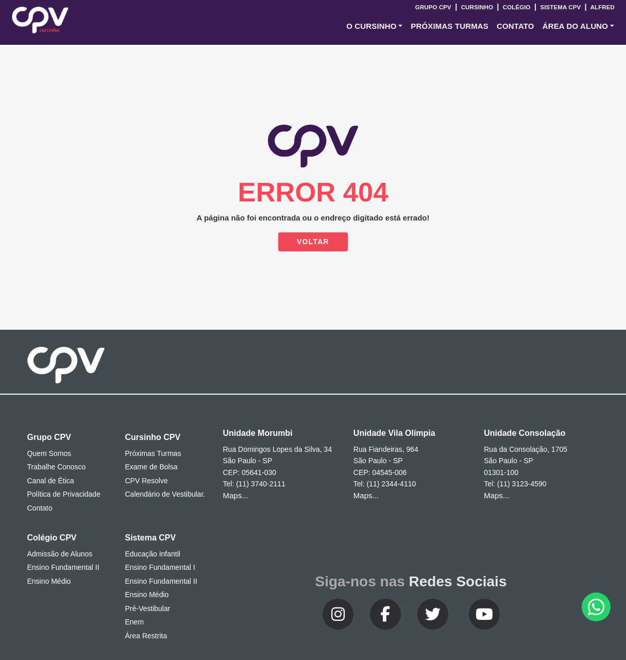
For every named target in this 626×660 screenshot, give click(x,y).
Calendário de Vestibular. (165, 494)
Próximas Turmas (449, 26)
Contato (40, 508)
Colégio (516, 7)
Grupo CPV (434, 7)
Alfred (602, 7)
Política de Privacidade (63, 494)
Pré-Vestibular (148, 608)
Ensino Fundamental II (63, 567)
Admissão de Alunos (60, 554)
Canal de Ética (50, 481)
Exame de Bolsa (151, 467)
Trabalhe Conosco (56, 467)
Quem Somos (49, 453)
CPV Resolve (146, 481)
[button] (374, 26)
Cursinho (477, 7)
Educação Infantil (152, 554)
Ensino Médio (49, 581)
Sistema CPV (560, 7)
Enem (134, 622)
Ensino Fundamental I (160, 567)
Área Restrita (146, 636)
